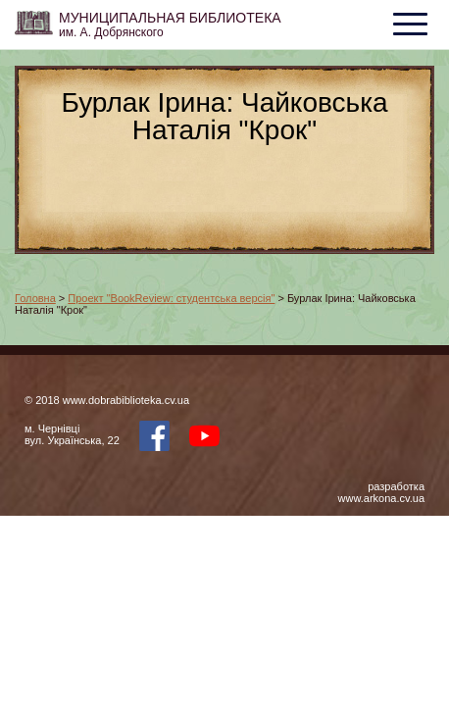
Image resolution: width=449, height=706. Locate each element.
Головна (35, 298)
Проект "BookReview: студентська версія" (171, 298)
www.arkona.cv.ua (381, 498)
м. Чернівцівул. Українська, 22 (72, 434)
